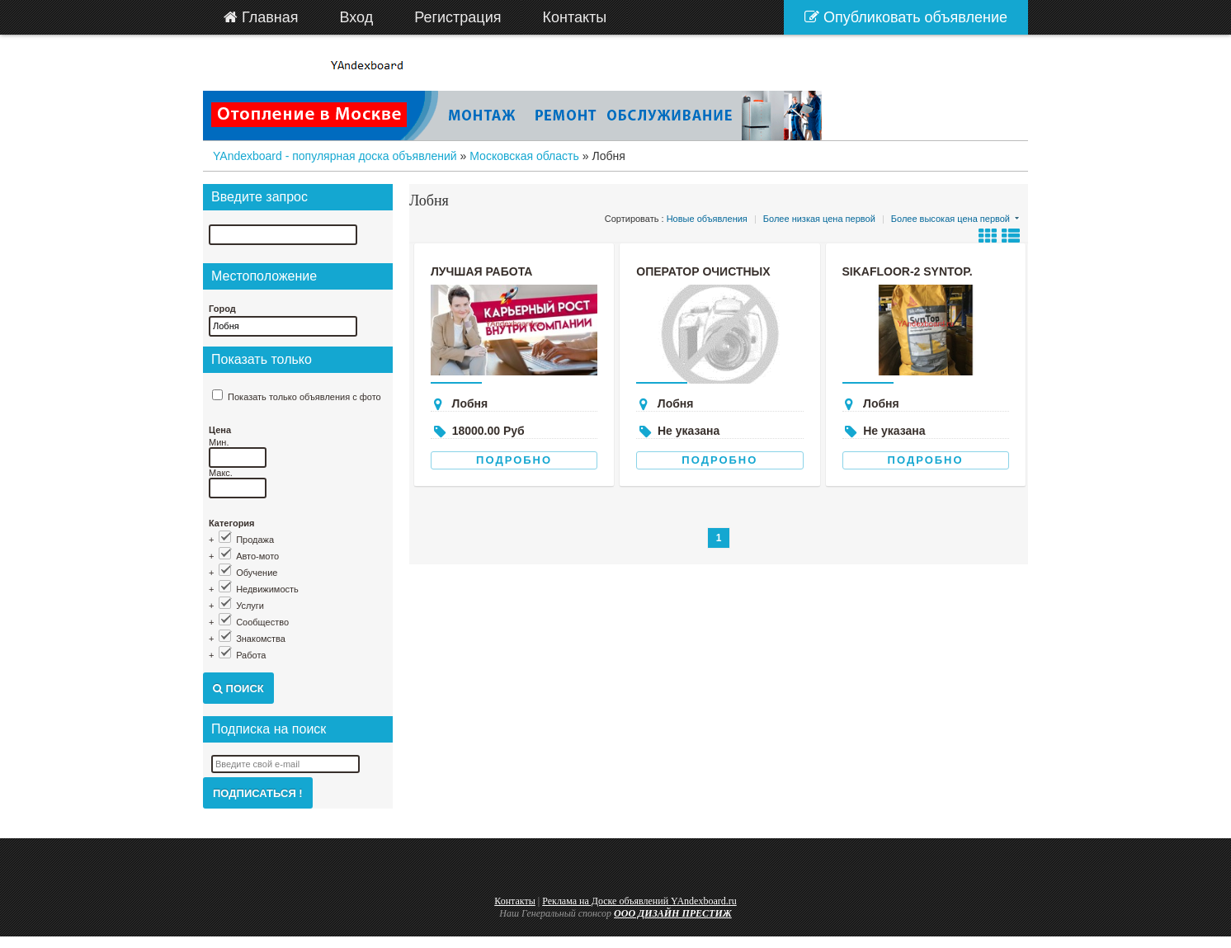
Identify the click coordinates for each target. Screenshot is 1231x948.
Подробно (514, 460)
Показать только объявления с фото (304, 397)
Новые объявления (707, 219)
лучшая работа (481, 271)
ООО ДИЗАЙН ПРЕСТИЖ (673, 913)
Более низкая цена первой (819, 219)
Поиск (238, 688)
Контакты (514, 901)
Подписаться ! (258, 793)
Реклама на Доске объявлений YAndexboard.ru (639, 901)
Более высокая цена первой (950, 219)
